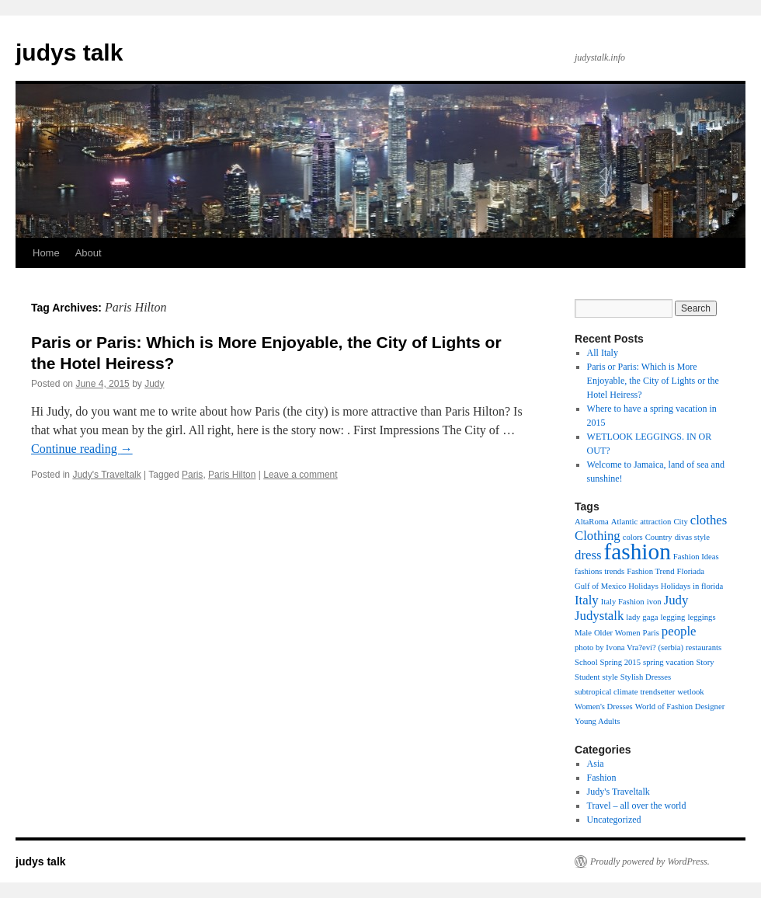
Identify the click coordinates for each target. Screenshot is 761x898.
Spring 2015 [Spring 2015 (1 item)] (620, 662)
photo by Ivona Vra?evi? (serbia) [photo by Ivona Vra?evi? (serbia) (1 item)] (629, 647)
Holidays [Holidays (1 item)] (643, 586)
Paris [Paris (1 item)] (651, 632)
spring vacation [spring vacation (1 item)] (668, 662)
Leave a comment (300, 474)
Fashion (602, 777)
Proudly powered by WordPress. (650, 861)
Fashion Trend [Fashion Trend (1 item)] (650, 571)
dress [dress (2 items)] (588, 555)
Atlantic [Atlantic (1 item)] (624, 521)
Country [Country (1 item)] (658, 537)
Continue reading (82, 448)
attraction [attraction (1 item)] (655, 521)
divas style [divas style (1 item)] (692, 537)
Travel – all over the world (636, 805)
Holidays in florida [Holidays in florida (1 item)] (692, 586)
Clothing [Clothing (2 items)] (597, 535)
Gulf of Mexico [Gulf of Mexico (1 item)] (600, 586)
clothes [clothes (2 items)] (709, 520)
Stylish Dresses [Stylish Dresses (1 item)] (645, 677)
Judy (154, 383)
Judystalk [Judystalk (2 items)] (599, 615)
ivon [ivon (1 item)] (654, 601)
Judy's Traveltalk (106, 474)
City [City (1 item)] (680, 521)
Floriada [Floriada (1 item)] (691, 571)
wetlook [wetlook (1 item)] (690, 691)
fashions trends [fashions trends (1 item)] (599, 571)
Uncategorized (614, 819)
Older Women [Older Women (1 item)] (617, 632)
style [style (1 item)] (610, 677)
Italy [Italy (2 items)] (587, 600)
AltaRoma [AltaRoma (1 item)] (592, 521)
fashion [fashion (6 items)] (636, 551)
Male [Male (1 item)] (583, 632)
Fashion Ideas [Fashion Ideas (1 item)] (696, 556)
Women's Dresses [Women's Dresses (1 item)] (604, 706)
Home (46, 253)
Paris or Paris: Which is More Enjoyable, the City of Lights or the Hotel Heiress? (653, 380)
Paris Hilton (231, 474)
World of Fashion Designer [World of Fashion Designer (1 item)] (680, 706)
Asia (595, 763)
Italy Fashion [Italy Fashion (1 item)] (623, 601)
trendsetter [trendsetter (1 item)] (657, 691)
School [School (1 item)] (586, 662)
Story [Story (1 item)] (705, 662)
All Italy (602, 352)
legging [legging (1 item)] (672, 617)
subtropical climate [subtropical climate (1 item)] (606, 691)
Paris (192, 474)
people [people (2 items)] (679, 631)
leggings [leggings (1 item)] (701, 617)
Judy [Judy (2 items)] (676, 600)
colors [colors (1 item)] (633, 537)
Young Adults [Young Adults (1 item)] (597, 721)
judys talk (69, 52)
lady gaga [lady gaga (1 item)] (642, 617)
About (88, 253)
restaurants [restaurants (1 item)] (703, 647)
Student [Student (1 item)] (587, 677)
